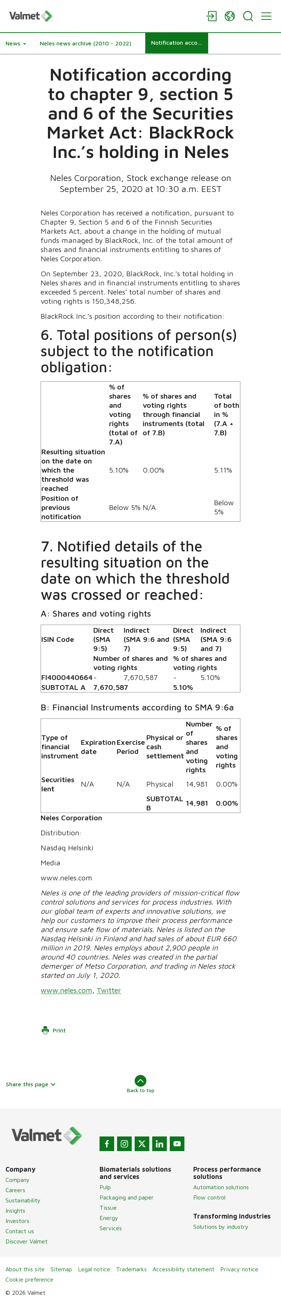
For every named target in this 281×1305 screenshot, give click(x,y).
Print (53, 1030)
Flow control (209, 1197)
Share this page (31, 1084)
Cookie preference (29, 1279)
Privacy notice (239, 1269)
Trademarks (131, 1269)
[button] (15, 43)
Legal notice (94, 1269)
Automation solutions (221, 1187)
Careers (15, 1190)
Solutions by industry (220, 1226)
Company (17, 1179)
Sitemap (61, 1269)
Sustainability (23, 1200)
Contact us (19, 1231)
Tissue (108, 1207)
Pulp (105, 1187)
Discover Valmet (26, 1241)
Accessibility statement (183, 1269)
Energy (109, 1218)
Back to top (140, 1084)
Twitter (109, 990)
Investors (17, 1220)
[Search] (248, 16)
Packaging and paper (127, 1197)
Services (111, 1228)
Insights (15, 1210)
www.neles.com (66, 990)
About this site (25, 1269)
